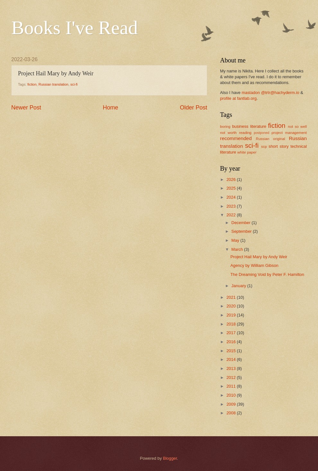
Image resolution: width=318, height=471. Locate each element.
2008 (231, 412)
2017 (231, 332)
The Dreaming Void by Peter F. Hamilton (267, 274)
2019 (231, 315)
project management (289, 133)
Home (110, 107)
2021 (231, 297)
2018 (231, 324)
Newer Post (26, 107)
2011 (231, 386)
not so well (297, 126)
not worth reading (236, 133)
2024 (231, 197)
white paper (247, 152)
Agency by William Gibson (254, 265)
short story (278, 146)
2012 (231, 377)
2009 (231, 404)
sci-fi (73, 84)
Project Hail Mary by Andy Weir (258, 256)
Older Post (193, 107)
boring (225, 126)
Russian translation (53, 84)
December (241, 222)
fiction (32, 84)
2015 (231, 350)
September (242, 231)
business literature (249, 126)
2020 (231, 306)
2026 (231, 179)
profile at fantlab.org (238, 98)
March (237, 249)
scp (264, 146)
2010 (231, 395)
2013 (231, 368)
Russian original (270, 139)
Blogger (170, 458)
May (235, 240)
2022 (231, 214)
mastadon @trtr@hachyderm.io (270, 92)
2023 (231, 206)
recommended (236, 138)
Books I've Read (74, 27)
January (239, 285)
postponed (261, 133)
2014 (231, 359)
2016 (231, 341)
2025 (231, 188)
